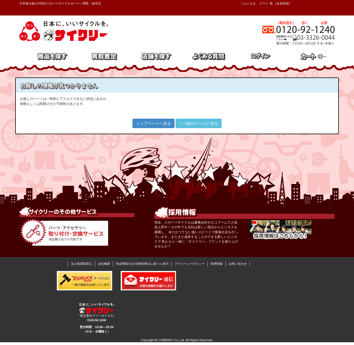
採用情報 (216, 263)
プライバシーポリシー (189, 263)
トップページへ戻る (153, 123)
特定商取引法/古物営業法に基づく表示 (142, 263)
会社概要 (104, 263)
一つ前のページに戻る (198, 123)
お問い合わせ (237, 263)
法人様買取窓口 (81, 263)
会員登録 (283, 3)
